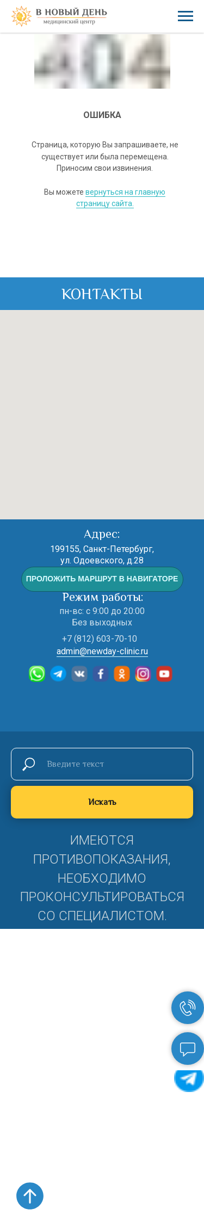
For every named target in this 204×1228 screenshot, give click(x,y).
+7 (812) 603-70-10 (99, 639)
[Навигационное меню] (185, 16)
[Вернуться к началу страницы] (30, 1196)
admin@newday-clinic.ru (102, 651)
